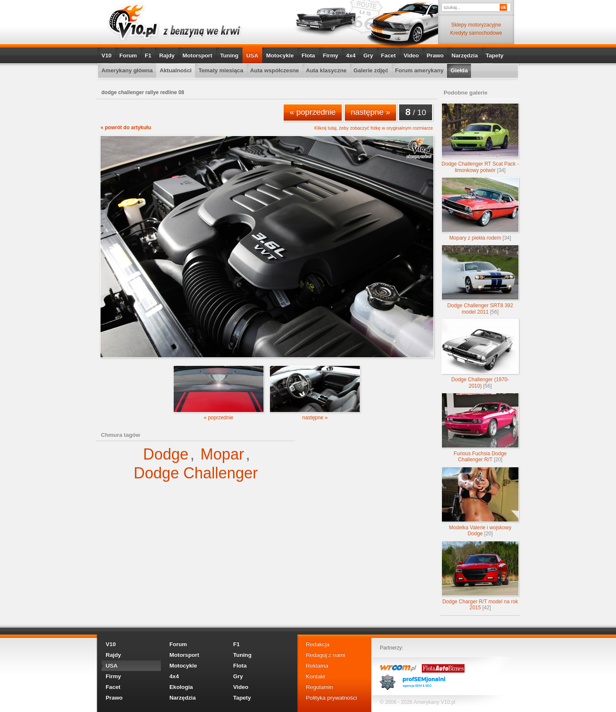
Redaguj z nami (325, 655)
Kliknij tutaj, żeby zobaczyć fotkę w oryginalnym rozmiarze (373, 128)
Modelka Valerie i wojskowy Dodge (480, 502)
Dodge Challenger (195, 473)
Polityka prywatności (331, 697)
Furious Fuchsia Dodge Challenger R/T (480, 428)
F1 (148, 55)
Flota (308, 55)
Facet (388, 55)
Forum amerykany (419, 70)
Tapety (494, 55)
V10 (106, 55)
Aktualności (176, 70)
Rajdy (167, 55)
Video (411, 55)
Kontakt (315, 676)
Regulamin (319, 687)
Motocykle (280, 55)
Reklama (317, 665)
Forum (128, 55)
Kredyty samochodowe (476, 33)
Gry (368, 55)
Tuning (229, 55)
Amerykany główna (127, 70)
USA (252, 55)
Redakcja (317, 644)
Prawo (435, 55)
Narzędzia (464, 55)
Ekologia (181, 687)
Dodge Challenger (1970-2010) (480, 354)
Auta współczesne (274, 70)
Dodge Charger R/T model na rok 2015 (480, 576)
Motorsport (198, 55)
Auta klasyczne (326, 70)
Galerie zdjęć (370, 70)
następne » (370, 111)
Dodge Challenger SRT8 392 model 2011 (480, 279)
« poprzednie (313, 111)
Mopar (222, 454)
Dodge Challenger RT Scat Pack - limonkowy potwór (480, 138)
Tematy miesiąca (220, 70)
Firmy (330, 55)
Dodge (165, 454)
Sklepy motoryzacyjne (476, 25)
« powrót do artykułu (126, 127)
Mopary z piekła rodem (480, 209)
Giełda (459, 70)
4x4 (350, 55)
